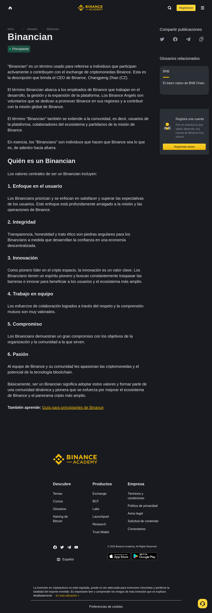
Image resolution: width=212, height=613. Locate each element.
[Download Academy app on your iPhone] (119, 556)
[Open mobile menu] (202, 7)
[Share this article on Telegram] (188, 39)
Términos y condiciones (136, 496)
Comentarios (137, 529)
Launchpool (101, 516)
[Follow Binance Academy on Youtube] (76, 547)
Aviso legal (135, 513)
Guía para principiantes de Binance (73, 407)
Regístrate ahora (184, 146)
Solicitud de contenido (143, 521)
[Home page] (90, 8)
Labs (96, 509)
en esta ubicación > (67, 595)
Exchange (99, 493)
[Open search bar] (168, 7)
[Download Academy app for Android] (144, 556)
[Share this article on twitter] (162, 39)
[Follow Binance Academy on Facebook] (55, 547)
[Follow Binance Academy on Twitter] (62, 547)
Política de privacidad (143, 505)
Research (99, 524)
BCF (96, 501)
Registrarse (186, 7)
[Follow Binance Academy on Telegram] (69, 547)
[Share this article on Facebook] (175, 39)
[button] (202, 7)
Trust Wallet (101, 532)
